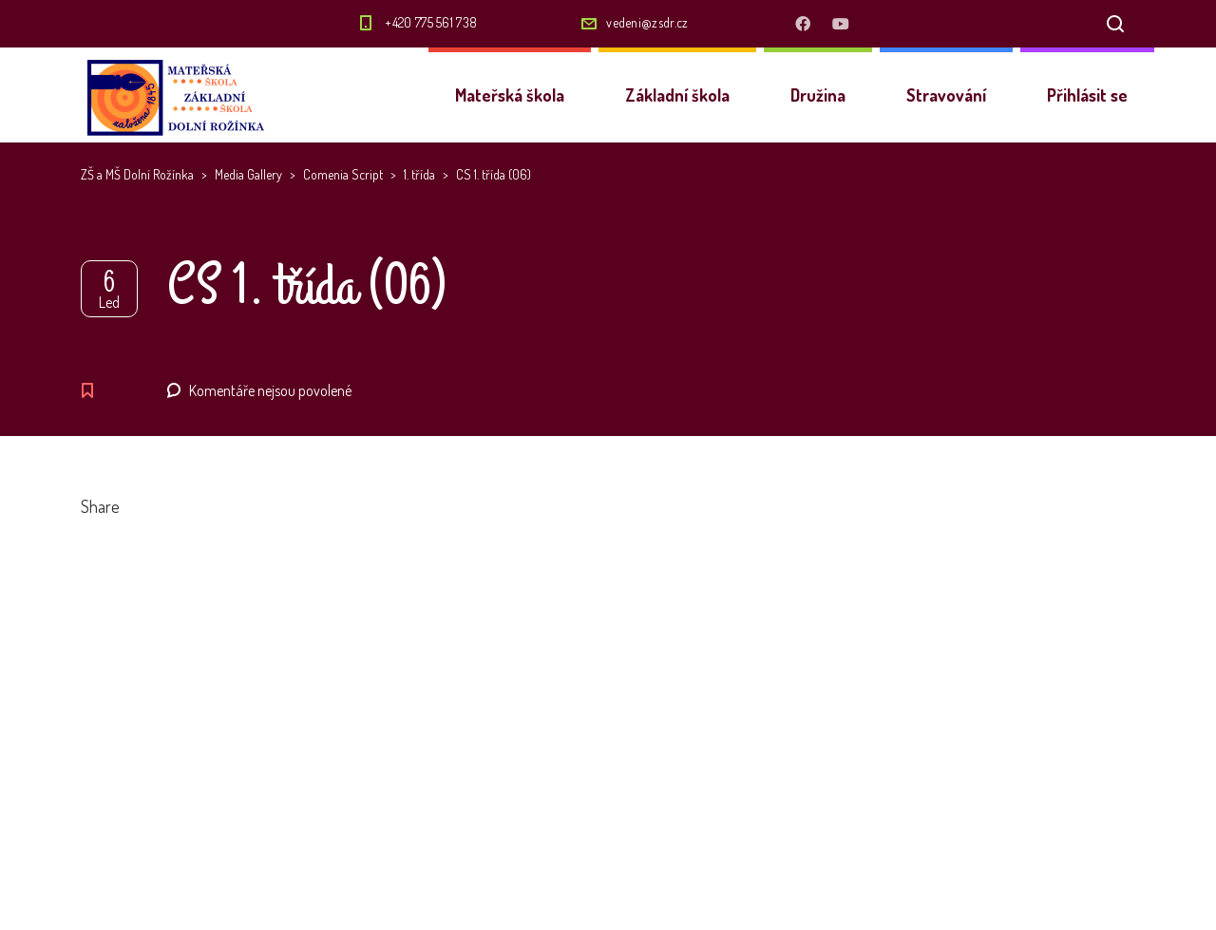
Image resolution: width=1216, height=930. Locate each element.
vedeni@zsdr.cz (647, 22)
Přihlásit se (1087, 95)
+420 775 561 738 (431, 22)
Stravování (946, 95)
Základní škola (677, 95)
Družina (818, 95)
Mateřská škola (509, 95)
